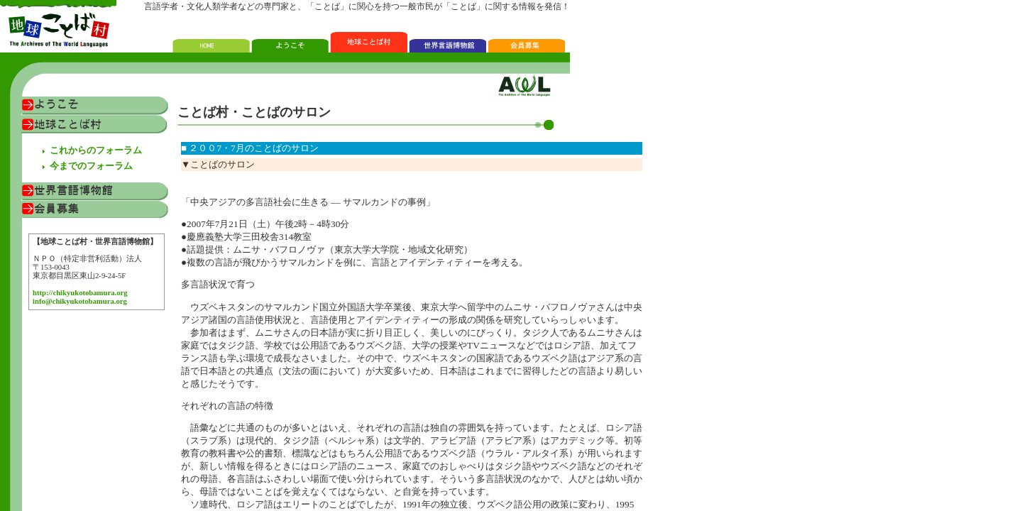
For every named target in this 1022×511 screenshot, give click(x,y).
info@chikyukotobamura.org (80, 301)
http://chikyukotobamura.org (80, 293)
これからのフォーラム (96, 150)
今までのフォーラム (91, 165)
